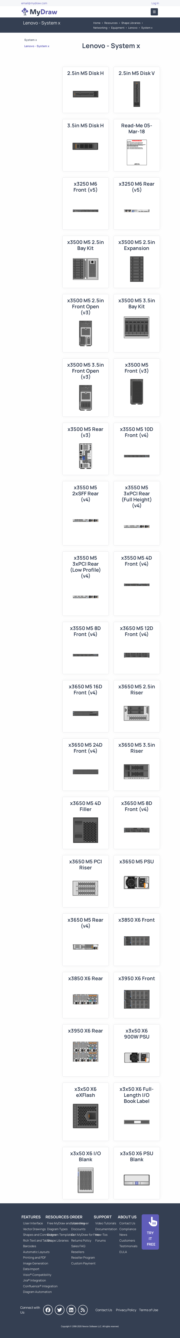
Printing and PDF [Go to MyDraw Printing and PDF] (34, 1257)
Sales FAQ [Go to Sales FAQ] (78, 1246)
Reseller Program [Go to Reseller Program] (83, 1257)
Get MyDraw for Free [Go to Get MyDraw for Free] (85, 1235)
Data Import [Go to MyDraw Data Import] (31, 1269)
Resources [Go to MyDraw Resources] (111, 23)
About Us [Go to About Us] (127, 1217)
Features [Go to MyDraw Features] (31, 1217)
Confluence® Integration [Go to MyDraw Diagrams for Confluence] (40, 1286)
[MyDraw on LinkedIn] (71, 1310)
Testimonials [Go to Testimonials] (128, 1246)
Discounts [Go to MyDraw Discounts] (78, 1229)
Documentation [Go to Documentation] (106, 1229)
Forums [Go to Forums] (100, 1240)
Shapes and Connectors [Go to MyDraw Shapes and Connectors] (40, 1235)
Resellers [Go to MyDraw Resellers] (77, 1252)
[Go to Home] (39, 12)
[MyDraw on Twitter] (59, 1310)
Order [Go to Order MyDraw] (76, 1217)
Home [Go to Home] (97, 23)
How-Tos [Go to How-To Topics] (101, 1235)
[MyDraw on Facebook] (48, 1310)
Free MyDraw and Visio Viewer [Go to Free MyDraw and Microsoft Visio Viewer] (66, 1223)
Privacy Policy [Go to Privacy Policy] (126, 1310)
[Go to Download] (150, 1232)
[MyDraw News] (83, 1310)
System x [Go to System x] (147, 27)
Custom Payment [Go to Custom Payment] (83, 1263)
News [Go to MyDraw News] (123, 1235)
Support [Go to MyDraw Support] (103, 1217)
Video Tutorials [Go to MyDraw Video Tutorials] (105, 1223)
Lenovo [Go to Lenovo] (132, 27)
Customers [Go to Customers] (127, 1240)
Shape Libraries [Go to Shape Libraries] (130, 23)
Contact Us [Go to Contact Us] (127, 1223)
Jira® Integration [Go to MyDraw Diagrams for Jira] (34, 1280)
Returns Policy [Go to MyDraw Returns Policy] (81, 1240)
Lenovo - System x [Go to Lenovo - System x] (36, 46)
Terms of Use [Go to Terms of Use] (148, 1310)
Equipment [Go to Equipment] (117, 27)
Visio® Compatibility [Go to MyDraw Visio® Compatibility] (37, 1275)
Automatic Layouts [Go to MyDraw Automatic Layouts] (36, 1252)
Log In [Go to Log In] (155, 3)
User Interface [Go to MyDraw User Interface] (33, 1223)
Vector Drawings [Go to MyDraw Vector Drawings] (34, 1229)
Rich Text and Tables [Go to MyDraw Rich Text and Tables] (37, 1240)
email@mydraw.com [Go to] (34, 3)
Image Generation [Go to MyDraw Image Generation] (35, 1263)
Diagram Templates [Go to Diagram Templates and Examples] (60, 1235)
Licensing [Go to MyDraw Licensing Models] (78, 1223)
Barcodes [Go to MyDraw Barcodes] (29, 1246)
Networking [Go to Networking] (100, 27)
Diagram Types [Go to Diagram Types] (57, 1229)
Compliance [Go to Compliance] (127, 1229)
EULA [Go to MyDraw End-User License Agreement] (123, 1252)
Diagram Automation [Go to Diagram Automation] (37, 1292)
